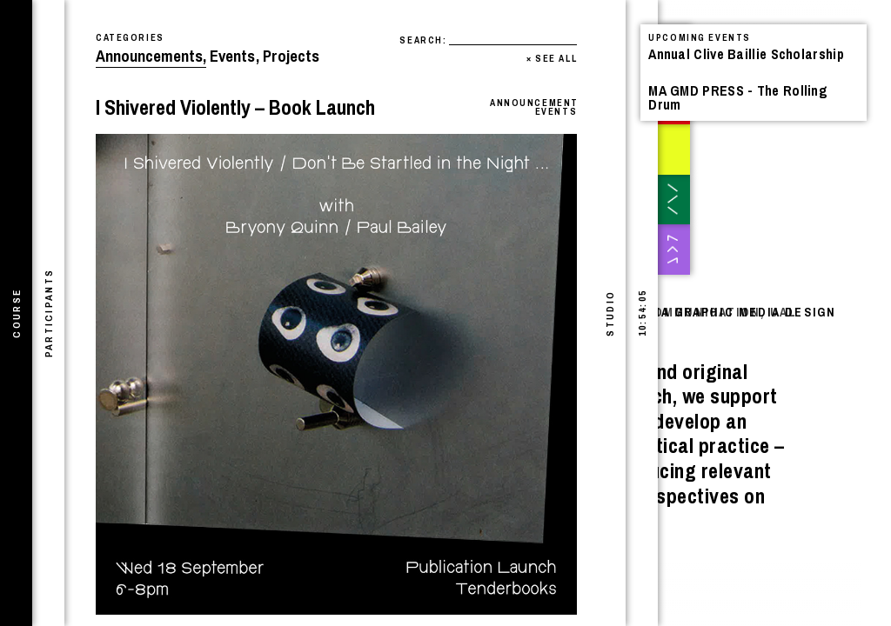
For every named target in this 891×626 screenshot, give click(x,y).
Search (420, 40)
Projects (291, 56)
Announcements (151, 56)
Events (234, 56)
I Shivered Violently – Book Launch (235, 107)
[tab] (16, 313)
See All (551, 58)
